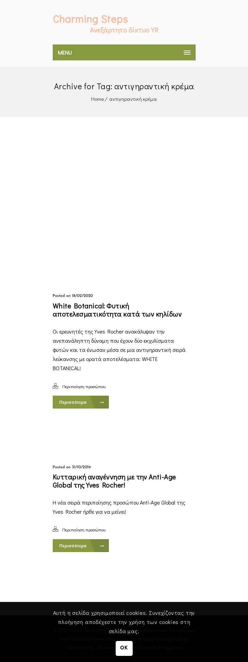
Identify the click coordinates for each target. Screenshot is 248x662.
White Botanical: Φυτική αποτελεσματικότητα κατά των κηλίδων (117, 309)
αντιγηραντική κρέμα (133, 98)
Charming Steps (90, 18)
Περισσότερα (82, 402)
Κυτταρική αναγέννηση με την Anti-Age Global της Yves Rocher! (114, 480)
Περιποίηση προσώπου (83, 386)
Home (97, 98)
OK (124, 648)
